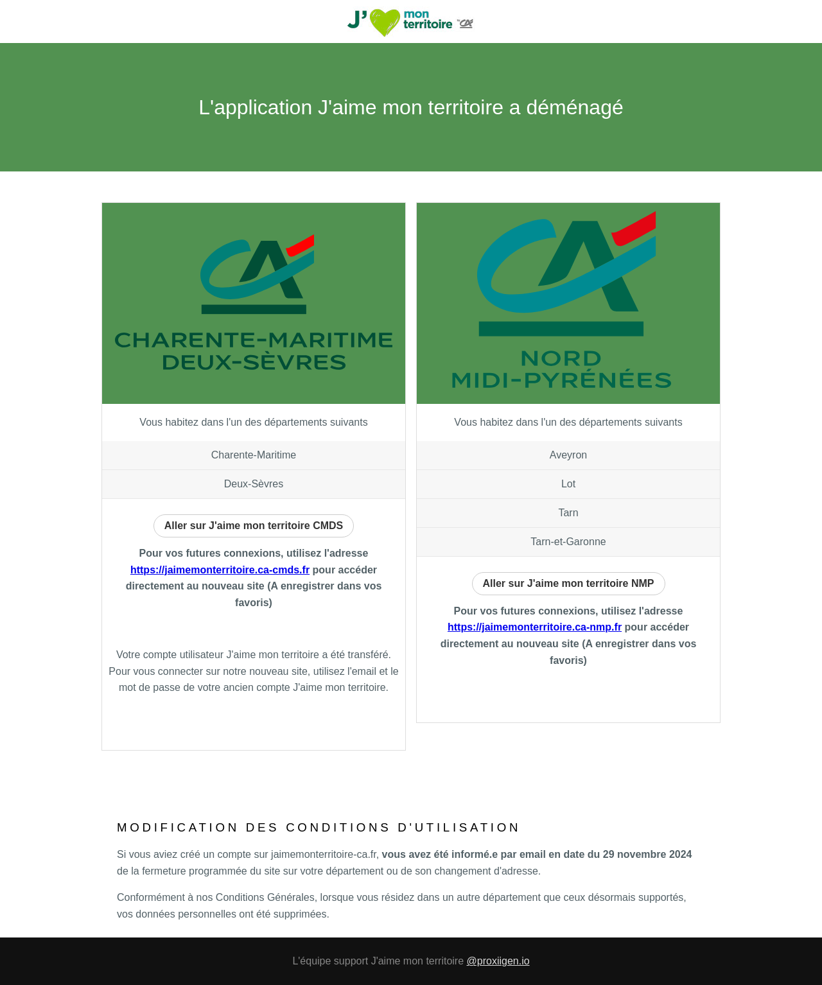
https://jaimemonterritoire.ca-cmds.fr (220, 569)
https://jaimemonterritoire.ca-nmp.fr (535, 627)
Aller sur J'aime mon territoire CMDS (254, 525)
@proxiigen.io (498, 960)
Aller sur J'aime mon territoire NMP (568, 583)
